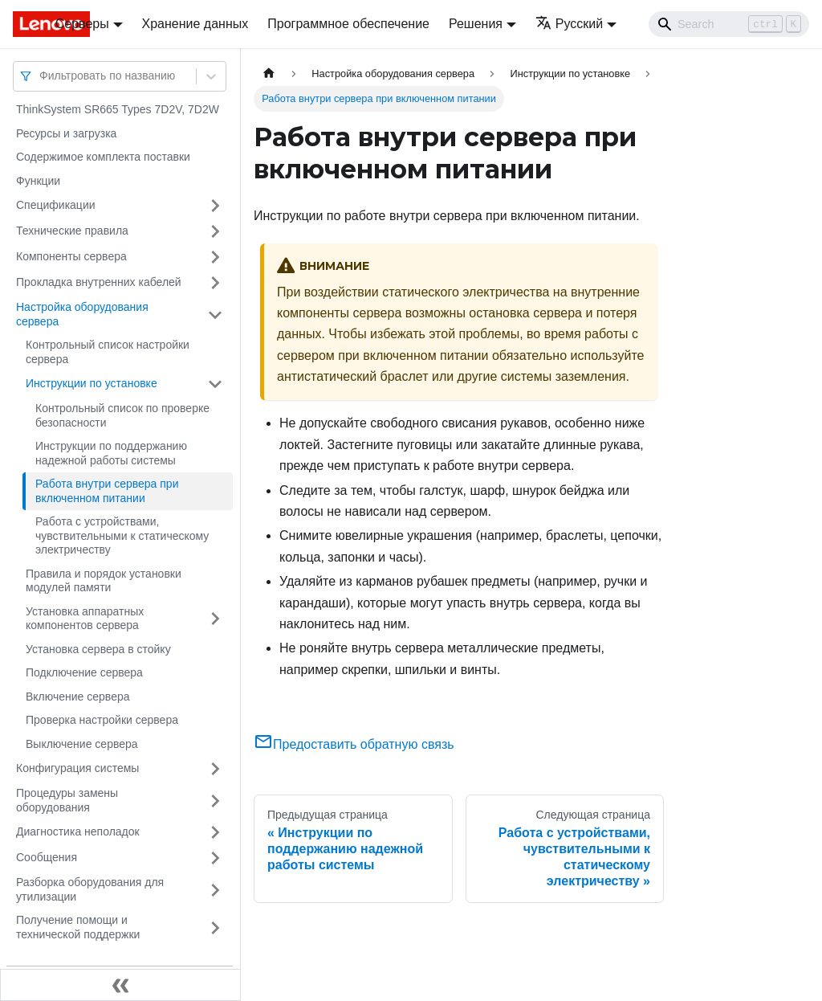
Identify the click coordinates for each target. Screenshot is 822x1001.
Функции (38, 180)
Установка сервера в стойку (98, 649)
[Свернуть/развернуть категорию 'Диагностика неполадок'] (215, 832)
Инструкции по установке (91, 383)
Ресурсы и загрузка (66, 133)
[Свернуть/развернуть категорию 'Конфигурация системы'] (215, 769)
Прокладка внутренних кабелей (98, 282)
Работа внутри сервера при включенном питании (106, 491)
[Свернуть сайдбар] (120, 985)
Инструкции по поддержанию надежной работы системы (111, 453)
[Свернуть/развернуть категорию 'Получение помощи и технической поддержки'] (215, 927)
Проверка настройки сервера (102, 719)
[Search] (729, 24)
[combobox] (41, 76)
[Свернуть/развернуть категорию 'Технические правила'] (215, 231)
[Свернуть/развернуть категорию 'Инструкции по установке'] (215, 384)
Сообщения (46, 857)
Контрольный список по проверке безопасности (122, 415)
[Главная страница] (269, 73)
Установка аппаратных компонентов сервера (85, 618)
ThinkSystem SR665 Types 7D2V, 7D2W (117, 109)
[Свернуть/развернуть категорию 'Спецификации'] (215, 206)
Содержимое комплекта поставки (103, 156)
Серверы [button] (82, 24)
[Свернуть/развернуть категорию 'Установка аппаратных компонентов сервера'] (215, 619)
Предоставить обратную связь (354, 744)
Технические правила (72, 230)
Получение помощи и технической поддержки (78, 927)
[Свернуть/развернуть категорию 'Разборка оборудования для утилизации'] (215, 890)
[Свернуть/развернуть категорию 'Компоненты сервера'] (215, 257)
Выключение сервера (82, 743)
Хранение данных (195, 24)
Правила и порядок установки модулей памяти (103, 580)
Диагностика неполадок (78, 831)
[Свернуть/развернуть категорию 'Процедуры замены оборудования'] (215, 800)
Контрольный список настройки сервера (107, 352)
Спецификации (56, 204)
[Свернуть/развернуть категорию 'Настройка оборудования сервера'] (215, 314)
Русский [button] (569, 24)
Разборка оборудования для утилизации (90, 889)
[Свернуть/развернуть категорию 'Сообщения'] (215, 858)
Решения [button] (476, 24)
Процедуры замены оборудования (67, 800)
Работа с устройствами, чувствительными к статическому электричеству (122, 535)
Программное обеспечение (348, 24)
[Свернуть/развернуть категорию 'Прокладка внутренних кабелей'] (215, 283)
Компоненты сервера (71, 256)
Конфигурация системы (77, 768)
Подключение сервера (84, 672)
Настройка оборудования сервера (82, 314)
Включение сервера (78, 696)
